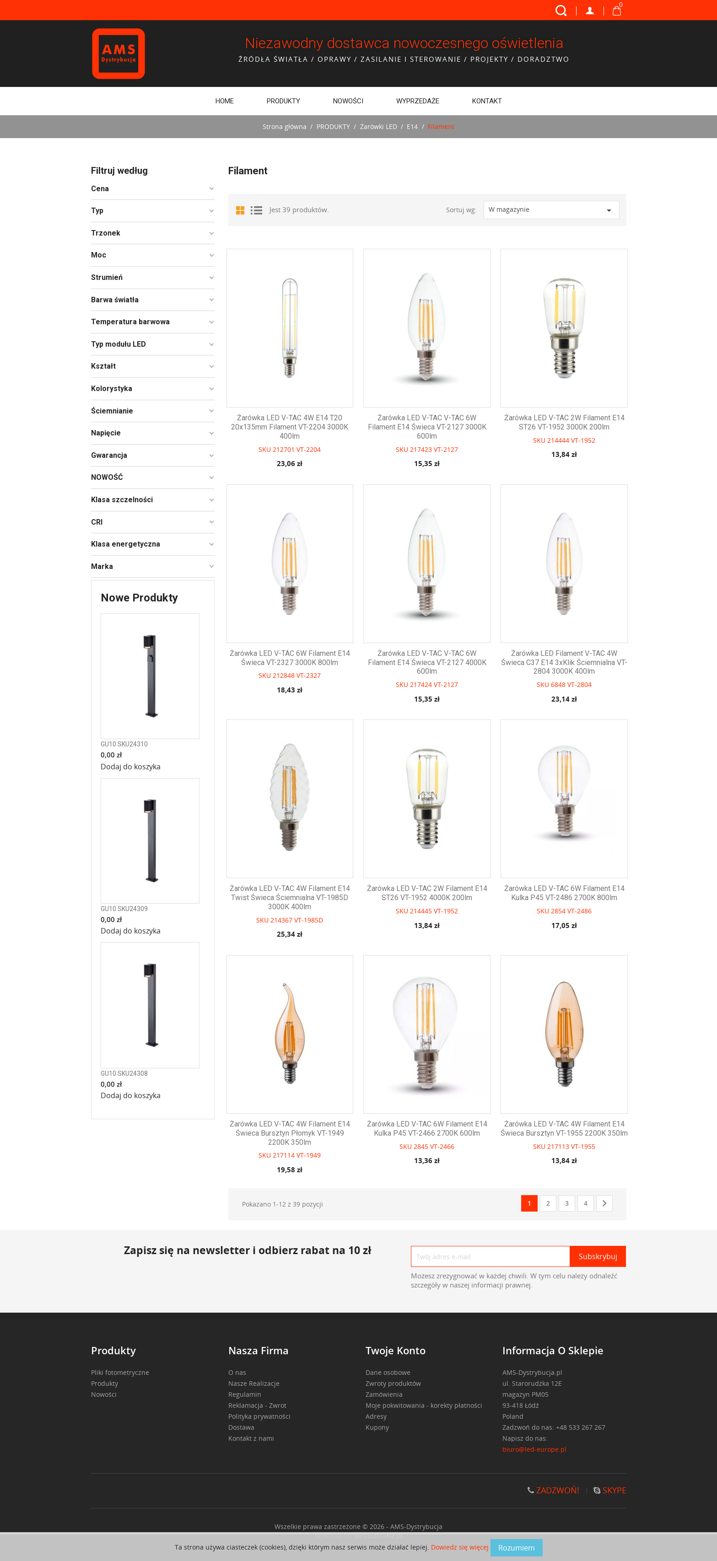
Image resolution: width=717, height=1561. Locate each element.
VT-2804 (579, 684)
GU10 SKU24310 (124, 744)
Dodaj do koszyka (131, 766)
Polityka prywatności (259, 1416)
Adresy (376, 1416)
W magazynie (551, 211)
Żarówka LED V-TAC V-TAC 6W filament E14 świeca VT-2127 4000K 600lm (427, 662)
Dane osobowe (388, 1372)
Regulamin (244, 1394)
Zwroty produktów (393, 1383)
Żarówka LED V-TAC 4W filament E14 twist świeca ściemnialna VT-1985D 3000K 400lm (290, 897)
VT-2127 (446, 449)
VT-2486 (579, 911)
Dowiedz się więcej (461, 1547)
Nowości (348, 101)
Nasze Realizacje (254, 1383)
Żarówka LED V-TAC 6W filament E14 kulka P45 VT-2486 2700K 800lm (564, 893)
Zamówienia (384, 1394)
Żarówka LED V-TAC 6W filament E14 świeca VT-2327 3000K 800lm (290, 658)
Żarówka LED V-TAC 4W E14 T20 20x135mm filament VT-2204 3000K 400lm (289, 426)
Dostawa (241, 1427)
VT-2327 (309, 675)
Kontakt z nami (251, 1438)
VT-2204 (309, 449)
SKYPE (609, 1490)
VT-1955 (583, 1146)
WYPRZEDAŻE (417, 101)
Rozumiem (516, 1548)
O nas (237, 1372)
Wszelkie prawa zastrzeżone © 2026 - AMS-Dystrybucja (358, 1526)
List (256, 210)
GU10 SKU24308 (124, 1073)
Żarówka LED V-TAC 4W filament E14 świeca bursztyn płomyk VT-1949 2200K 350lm (290, 1133)
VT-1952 (583, 440)
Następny (604, 1204)
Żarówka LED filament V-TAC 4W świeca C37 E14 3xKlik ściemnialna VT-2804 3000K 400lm (564, 662)
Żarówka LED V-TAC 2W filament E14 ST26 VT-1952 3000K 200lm (564, 422)
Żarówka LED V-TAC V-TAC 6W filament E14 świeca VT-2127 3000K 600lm (427, 426)
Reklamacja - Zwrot (257, 1405)
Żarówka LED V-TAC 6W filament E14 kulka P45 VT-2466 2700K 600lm (427, 1128)
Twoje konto (396, 1350)
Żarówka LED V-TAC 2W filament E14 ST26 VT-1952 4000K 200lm (427, 893)
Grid (242, 210)
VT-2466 (442, 1146)
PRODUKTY (283, 101)
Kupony (377, 1427)
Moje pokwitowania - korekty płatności (424, 1405)
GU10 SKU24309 (124, 908)
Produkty (104, 1383)
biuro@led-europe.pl (535, 1449)
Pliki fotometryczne (120, 1372)
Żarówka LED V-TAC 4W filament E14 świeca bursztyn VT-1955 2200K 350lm (564, 1128)
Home (225, 101)
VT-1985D (308, 920)
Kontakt (487, 101)
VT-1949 (309, 1155)
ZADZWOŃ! (553, 1490)
